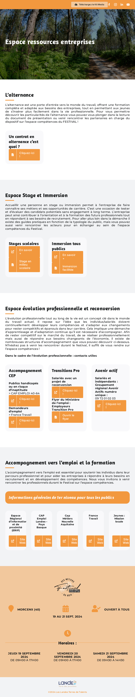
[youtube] (128, 4)
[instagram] (115, 4)
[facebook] (109, 4)
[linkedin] (122, 4)
